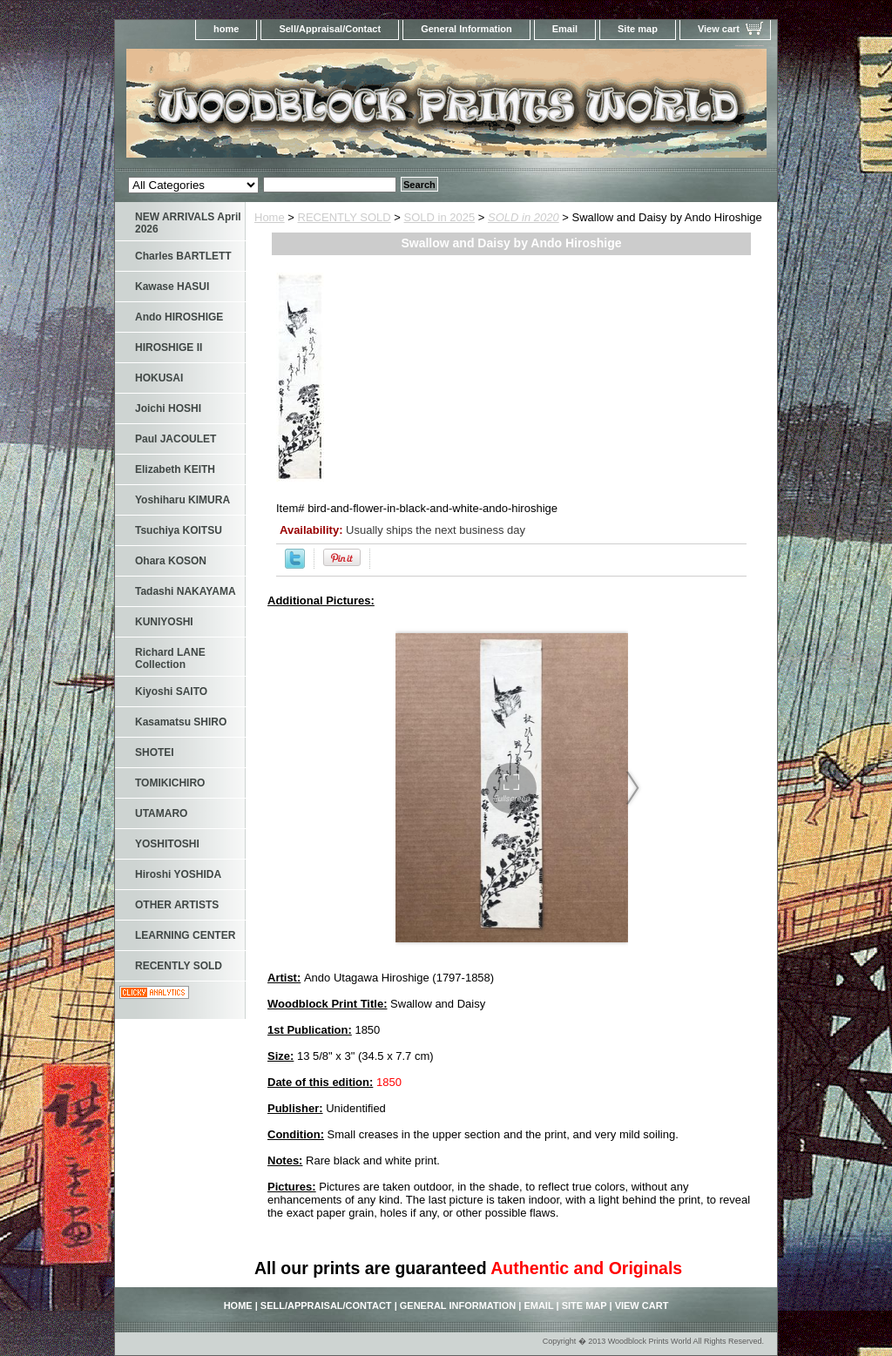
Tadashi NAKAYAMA (185, 591)
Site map (638, 29)
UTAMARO (161, 813)
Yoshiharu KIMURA (182, 500)
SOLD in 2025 (440, 217)
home (226, 29)
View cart (719, 29)
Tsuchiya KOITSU (178, 530)
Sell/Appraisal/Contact (330, 29)
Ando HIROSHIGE (179, 317)
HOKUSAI (159, 378)
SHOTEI (154, 752)
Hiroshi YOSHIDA (178, 874)
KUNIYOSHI (164, 622)
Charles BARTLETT (183, 256)
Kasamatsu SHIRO (180, 722)
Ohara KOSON (170, 561)
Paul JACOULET (175, 439)
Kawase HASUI (172, 286)
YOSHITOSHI (167, 844)
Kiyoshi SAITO (171, 691)
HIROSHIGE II (168, 347)
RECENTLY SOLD (344, 217)
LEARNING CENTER (185, 935)
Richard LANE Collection (170, 658)
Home (269, 217)
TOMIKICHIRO (170, 783)
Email (565, 29)
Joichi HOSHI (168, 408)
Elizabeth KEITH (175, 469)
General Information (466, 29)
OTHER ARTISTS (177, 905)
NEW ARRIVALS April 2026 (188, 223)
